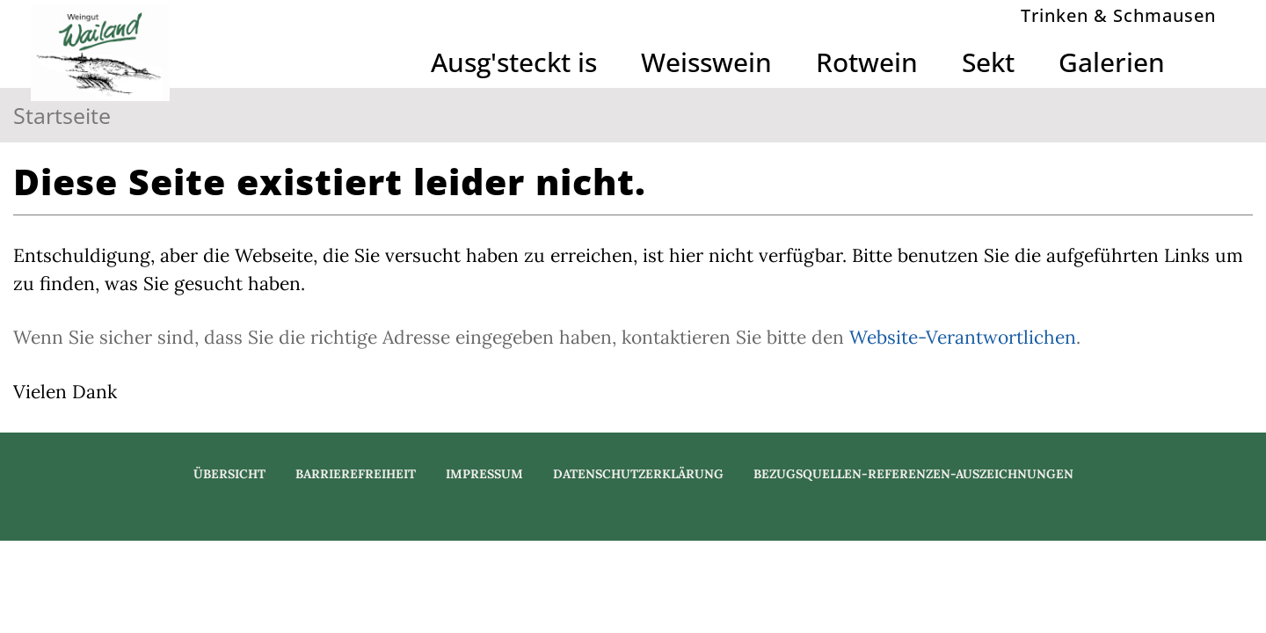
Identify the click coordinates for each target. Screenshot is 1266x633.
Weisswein (706, 62)
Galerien (1112, 62)
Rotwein (867, 62)
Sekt (988, 62)
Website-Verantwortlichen (962, 337)
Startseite (62, 115)
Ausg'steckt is (514, 62)
